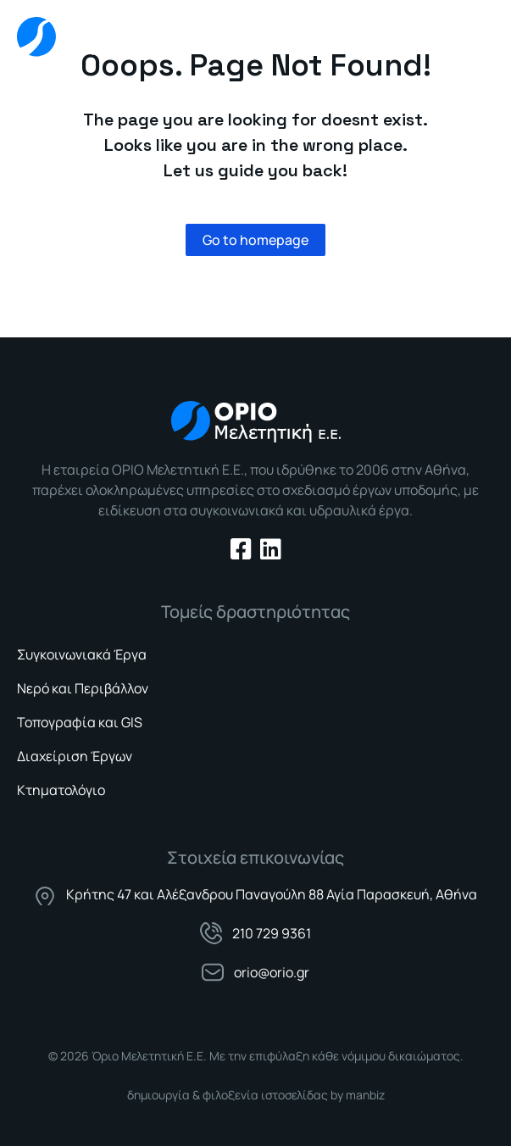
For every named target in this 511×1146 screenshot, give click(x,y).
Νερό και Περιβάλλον (82, 688)
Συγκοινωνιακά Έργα (82, 654)
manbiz (365, 1095)
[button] (477, 33)
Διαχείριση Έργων (74, 756)
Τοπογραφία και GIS (79, 722)
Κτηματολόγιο (61, 790)
